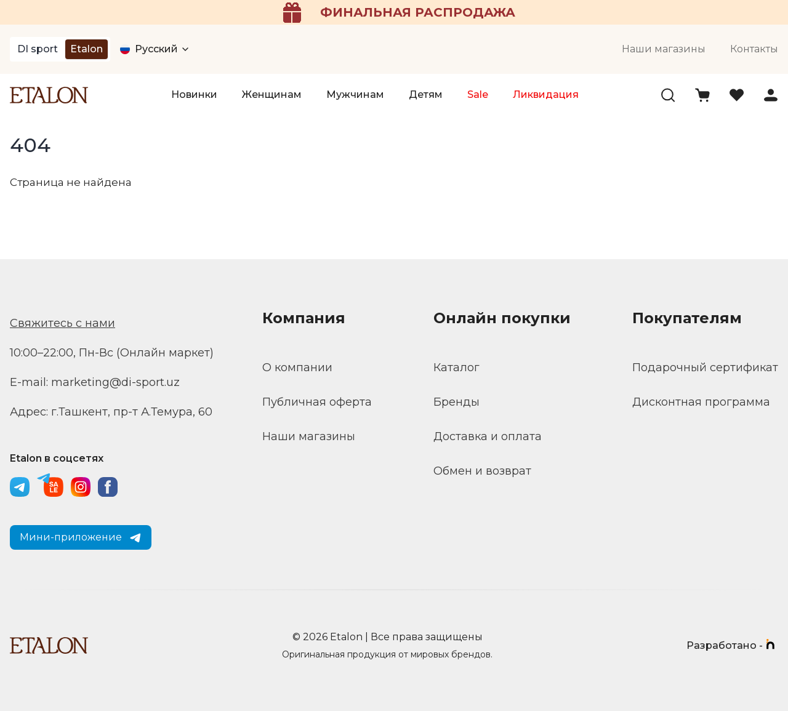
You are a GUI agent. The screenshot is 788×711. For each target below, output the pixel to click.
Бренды (456, 402)
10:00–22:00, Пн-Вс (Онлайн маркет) (112, 353)
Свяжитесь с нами (62, 323)
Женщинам (272, 94)
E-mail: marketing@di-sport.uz (95, 382)
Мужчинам (355, 94)
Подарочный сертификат (705, 367)
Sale (477, 94)
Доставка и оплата (487, 436)
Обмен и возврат (482, 471)
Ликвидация (546, 94)
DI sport (37, 49)
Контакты (754, 49)
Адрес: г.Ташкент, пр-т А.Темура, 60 (111, 412)
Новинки (194, 94)
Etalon (86, 49)
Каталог (456, 367)
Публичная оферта (317, 402)
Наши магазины (664, 49)
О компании (297, 367)
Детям (426, 94)
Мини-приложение (81, 537)
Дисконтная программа (701, 402)
